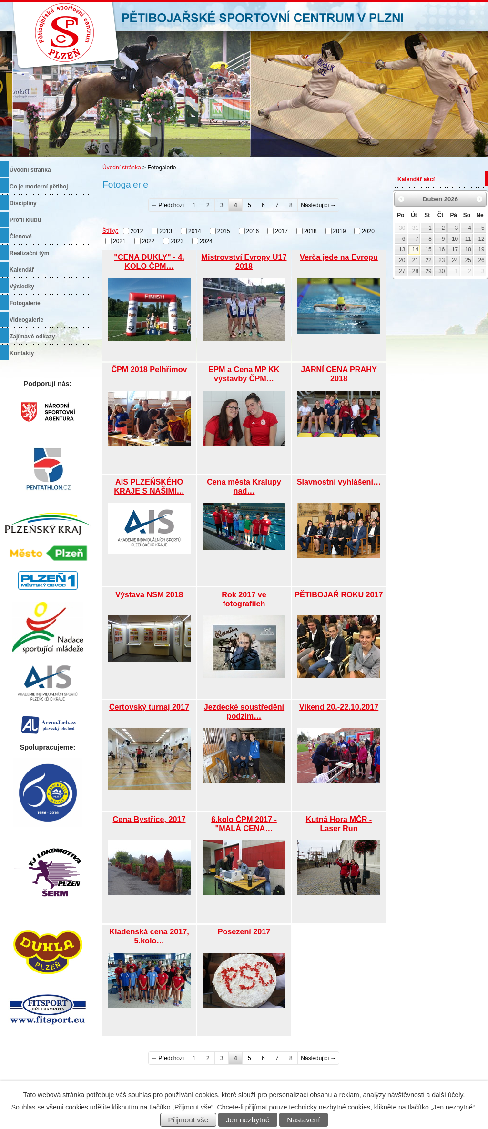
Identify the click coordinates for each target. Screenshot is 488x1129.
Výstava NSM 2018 (149, 594)
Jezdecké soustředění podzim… (244, 711)
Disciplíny (23, 203)
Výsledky (22, 286)
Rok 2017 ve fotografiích (244, 599)
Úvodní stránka (121, 167)
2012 (137, 231)
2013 (165, 231)
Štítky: (110, 231)
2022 (148, 241)
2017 (281, 231)
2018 (310, 231)
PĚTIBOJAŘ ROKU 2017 (339, 594)
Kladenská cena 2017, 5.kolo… (149, 936)
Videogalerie (26, 320)
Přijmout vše (188, 1120)
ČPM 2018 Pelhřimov (149, 369)
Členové (21, 236)
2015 (223, 231)
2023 (177, 241)
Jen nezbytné (248, 1120)
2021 (119, 241)
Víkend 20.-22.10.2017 (338, 707)
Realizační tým (29, 253)
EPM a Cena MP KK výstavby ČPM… (243, 374)
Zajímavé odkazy (32, 336)
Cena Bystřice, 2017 (149, 819)
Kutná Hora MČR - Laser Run (339, 823)
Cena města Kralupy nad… (244, 486)
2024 (206, 241)
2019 (339, 231)
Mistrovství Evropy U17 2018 (243, 261)
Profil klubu (25, 220)
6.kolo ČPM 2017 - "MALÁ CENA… (244, 823)
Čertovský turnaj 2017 (149, 707)
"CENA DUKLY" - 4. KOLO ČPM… (149, 261)
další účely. (448, 1095)
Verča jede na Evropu (339, 257)
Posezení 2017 (244, 931)
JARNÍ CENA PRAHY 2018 (339, 374)
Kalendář (22, 270)
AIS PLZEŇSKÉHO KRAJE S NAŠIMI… (149, 486)
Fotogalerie (25, 303)
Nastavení (303, 1120)
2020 (368, 231)
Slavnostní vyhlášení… (339, 481)
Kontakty (22, 353)
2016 (252, 231)
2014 (194, 231)
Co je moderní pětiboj (39, 186)
